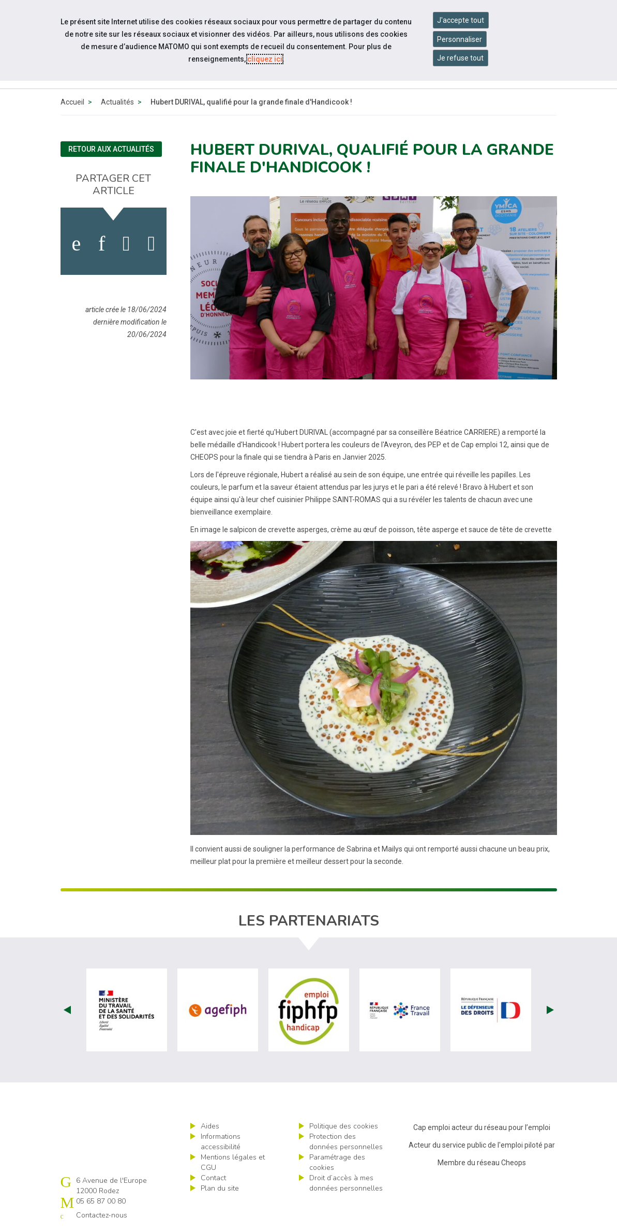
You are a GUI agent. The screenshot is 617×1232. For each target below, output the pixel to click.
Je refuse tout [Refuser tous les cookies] (460, 58)
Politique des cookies (343, 1126)
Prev (67, 1010)
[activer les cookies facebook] (76, 244)
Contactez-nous (101, 1215)
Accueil (72, 102)
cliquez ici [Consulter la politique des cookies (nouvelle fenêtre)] (264, 59)
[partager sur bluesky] (151, 244)
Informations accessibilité (220, 1142)
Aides (210, 1126)
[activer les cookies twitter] (126, 244)
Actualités (117, 102)
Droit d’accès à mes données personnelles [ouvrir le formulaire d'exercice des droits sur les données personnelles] (346, 1183)
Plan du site (220, 1188)
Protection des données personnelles (346, 1142)
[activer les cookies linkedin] (101, 244)
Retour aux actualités (111, 149)
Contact (213, 1178)
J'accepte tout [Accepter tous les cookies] (460, 20)
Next (550, 1010)
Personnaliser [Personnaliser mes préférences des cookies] (459, 39)
